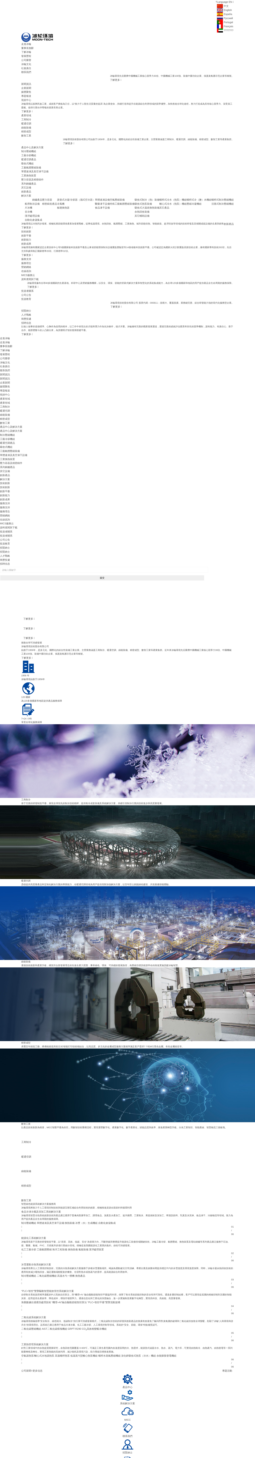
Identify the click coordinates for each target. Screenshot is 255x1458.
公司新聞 (25, 1317)
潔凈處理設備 (37, 197)
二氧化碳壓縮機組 (45, 1225)
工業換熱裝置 (28, 164)
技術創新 (25, 212)
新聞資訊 (25, 80)
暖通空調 (25, 117)
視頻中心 (25, 94)
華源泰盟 (109, 1446)
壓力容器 (60, 186)
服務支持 (25, 238)
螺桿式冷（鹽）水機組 (201, 186)
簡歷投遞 (25, 293)
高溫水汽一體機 (63, 1225)
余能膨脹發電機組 (156, 1303)
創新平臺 (25, 216)
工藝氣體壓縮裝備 (30, 157)
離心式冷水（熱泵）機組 (177, 190)
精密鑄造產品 (63, 190)
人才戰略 (25, 289)
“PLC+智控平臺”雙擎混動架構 (98, 1251)
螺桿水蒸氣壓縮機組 (103, 1303)
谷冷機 (33, 194)
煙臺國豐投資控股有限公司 (191, 1446)
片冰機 (33, 190)
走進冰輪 (25, 43)
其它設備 (25, 175)
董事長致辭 (27, 47)
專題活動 (227, 1317)
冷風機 (73, 190)
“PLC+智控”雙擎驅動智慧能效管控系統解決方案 (45, 1240)
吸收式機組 (27, 153)
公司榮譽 (25, 58)
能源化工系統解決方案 (32, 1188)
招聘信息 (25, 297)
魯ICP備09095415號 (78, 1442)
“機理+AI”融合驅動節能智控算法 (66, 1251)
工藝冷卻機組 (28, 146)
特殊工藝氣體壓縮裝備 (130, 190)
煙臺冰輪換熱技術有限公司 (220, 1446)
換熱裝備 (66, 1174)
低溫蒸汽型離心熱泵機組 (79, 1303)
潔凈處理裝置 (91, 1200)
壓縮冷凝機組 (197, 190)
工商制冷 (25, 113)
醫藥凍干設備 (112, 190)
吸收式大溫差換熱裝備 (153, 194)
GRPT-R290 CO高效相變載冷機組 (82, 1277)
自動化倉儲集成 (38, 201)
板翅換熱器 (75, 194)
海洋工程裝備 (57, 1200)
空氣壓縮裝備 (125, 186)
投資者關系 (27, 267)
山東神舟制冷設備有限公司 (163, 1446)
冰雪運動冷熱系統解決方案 (35, 1214)
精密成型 (25, 124)
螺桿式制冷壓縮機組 (223, 186)
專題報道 (25, 91)
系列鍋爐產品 (28, 172)
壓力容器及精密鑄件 (31, 168)
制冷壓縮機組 (28, 142)
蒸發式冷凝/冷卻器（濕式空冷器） (87, 186)
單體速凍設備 (112, 186)
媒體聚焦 (25, 87)
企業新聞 (25, 84)
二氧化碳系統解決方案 (32, 1266)
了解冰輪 (25, 50)
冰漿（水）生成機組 (82, 1174)
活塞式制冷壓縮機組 (223, 190)
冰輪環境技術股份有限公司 (53, 1442)
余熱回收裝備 (148, 197)
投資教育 (25, 275)
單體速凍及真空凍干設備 (34, 161)
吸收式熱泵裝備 (150, 190)
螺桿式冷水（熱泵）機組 (177, 186)
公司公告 (25, 271)
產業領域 (25, 109)
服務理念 (25, 242)
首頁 (63, 1423)
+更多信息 (35, 1317)
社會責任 (25, 65)
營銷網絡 (25, 245)
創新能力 (25, 219)
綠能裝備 (25, 120)
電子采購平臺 (166, 1423)
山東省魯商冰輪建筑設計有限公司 (131, 1446)
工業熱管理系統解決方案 (34, 1292)
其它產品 (169, 194)
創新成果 (25, 223)
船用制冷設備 (37, 186)
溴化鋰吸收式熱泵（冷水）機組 (130, 1303)
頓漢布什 (99, 1446)
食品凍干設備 (112, 194)
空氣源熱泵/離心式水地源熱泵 (36, 1303)
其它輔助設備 (148, 201)
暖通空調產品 (28, 150)
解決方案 (25, 183)
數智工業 (25, 128)
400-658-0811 (194, 1430)
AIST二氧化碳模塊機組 (52, 1277)
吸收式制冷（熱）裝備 (153, 186)
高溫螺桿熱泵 (59, 1303)
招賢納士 (25, 286)
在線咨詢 (25, 249)
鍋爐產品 (51, 186)
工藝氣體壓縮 (43, 1200)
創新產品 (25, 179)
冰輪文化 (25, 61)
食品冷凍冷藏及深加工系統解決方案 (39, 1163)
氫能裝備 (79, 1200)
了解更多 (115, 76)
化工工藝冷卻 (28, 1200)
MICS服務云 (27, 252)
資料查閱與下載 (29, 256)
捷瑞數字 (25, 1450)
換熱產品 (76, 1225)
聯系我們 (25, 69)
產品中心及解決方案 (31, 139)
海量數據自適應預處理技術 (35, 1251)
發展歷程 (25, 54)
